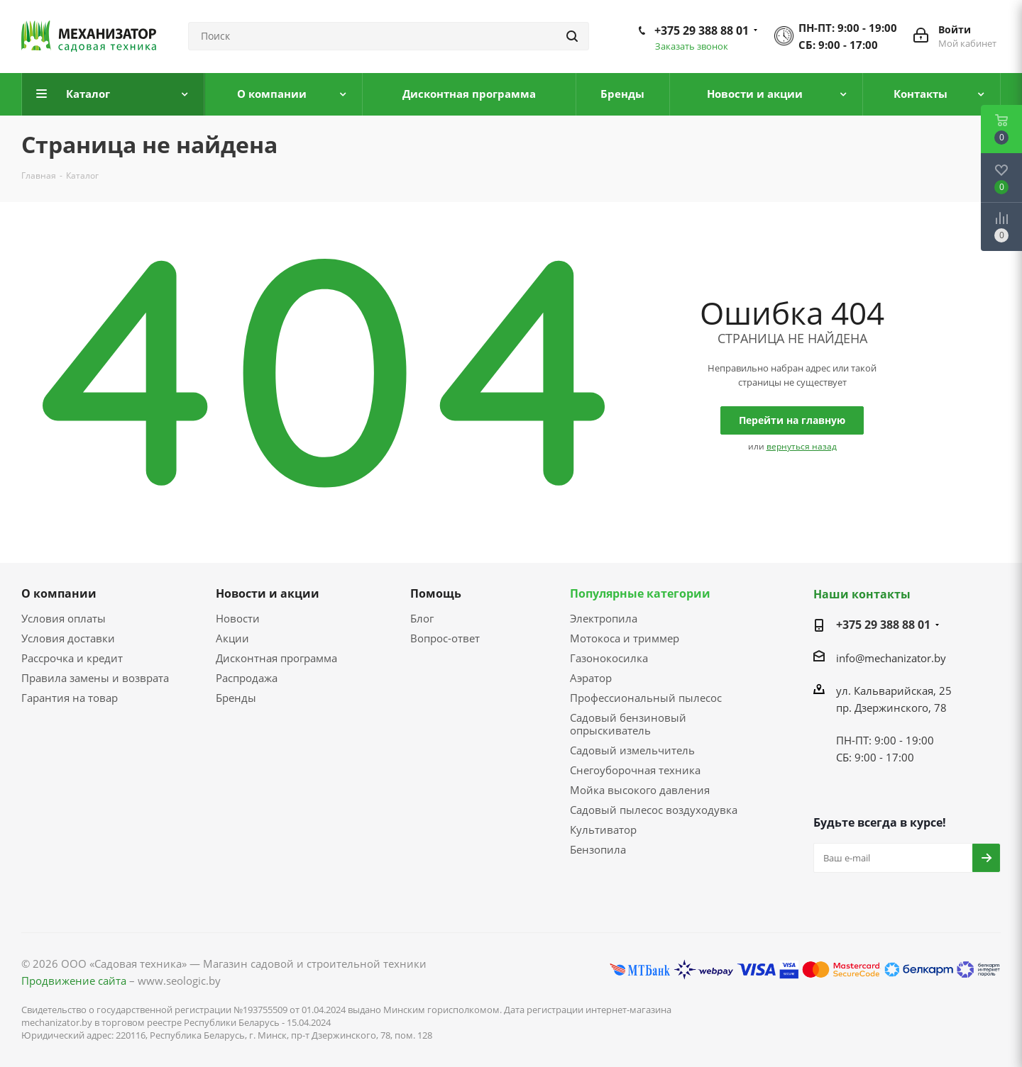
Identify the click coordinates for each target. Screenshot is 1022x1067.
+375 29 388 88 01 (701, 30)
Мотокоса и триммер (624, 638)
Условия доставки (68, 638)
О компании (59, 593)
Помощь (435, 593)
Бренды (236, 698)
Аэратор (591, 678)
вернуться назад (801, 446)
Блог (422, 618)
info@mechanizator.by (891, 658)
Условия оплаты (63, 618)
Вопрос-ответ (445, 638)
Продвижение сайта (73, 980)
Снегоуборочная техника (635, 770)
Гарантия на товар (69, 698)
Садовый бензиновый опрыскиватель (628, 723)
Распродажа (247, 678)
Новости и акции (267, 593)
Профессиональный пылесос (646, 698)
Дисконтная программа (276, 658)
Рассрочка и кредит (72, 658)
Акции (232, 638)
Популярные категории (640, 593)
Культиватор (603, 829)
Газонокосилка (609, 658)
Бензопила (598, 849)
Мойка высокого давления (640, 790)
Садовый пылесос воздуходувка (653, 810)
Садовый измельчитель (632, 750)
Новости (238, 618)
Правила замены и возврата (95, 678)
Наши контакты (862, 594)
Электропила (603, 618)
